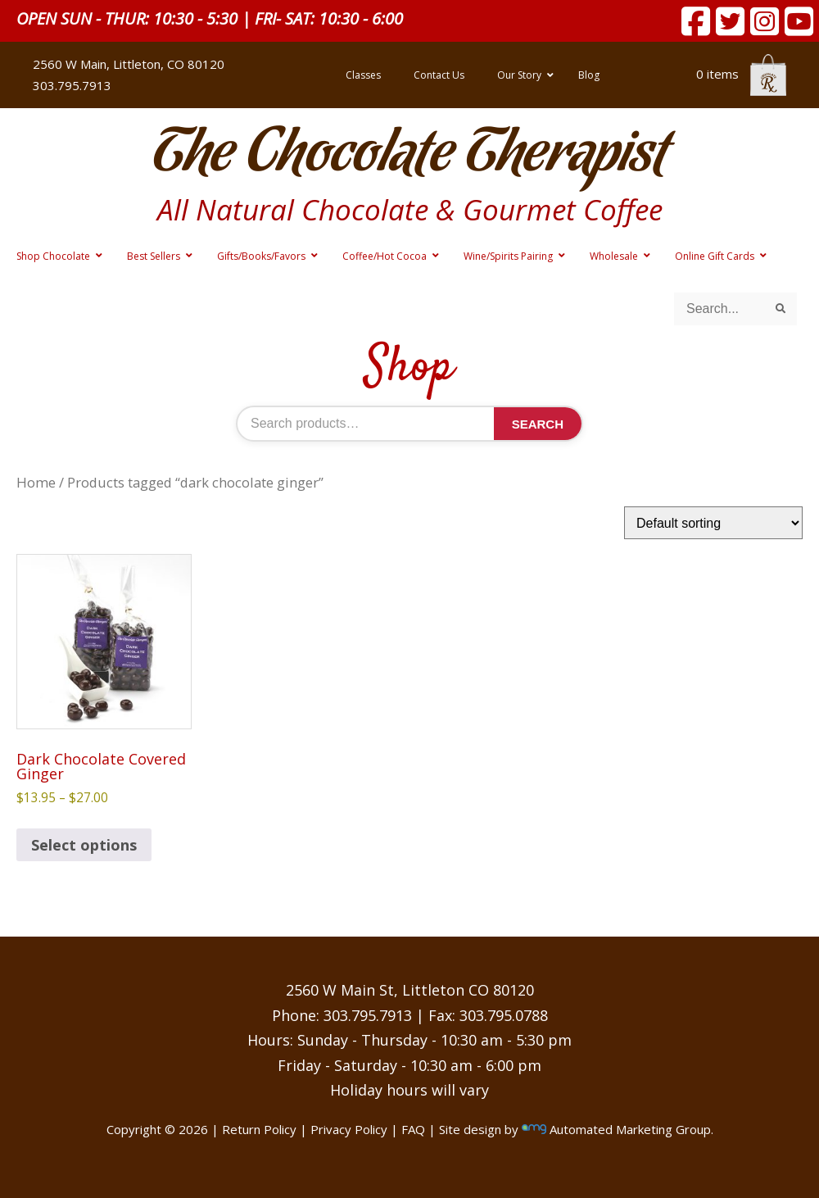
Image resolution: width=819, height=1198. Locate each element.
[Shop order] (713, 522)
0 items (741, 74)
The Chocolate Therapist (409, 155)
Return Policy (259, 1129)
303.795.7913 (72, 85)
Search (537, 424)
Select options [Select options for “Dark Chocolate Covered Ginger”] (84, 845)
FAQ (413, 1129)
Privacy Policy (348, 1129)
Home (36, 482)
